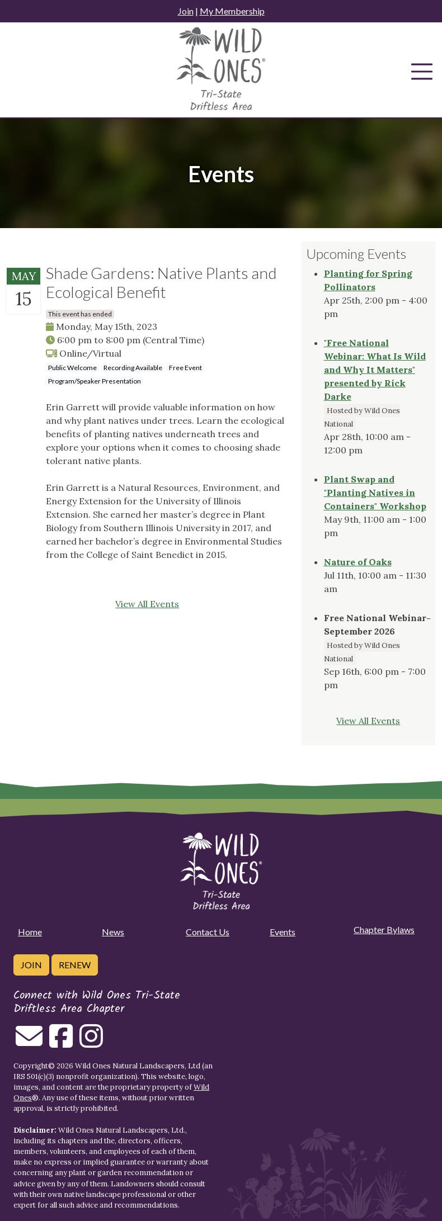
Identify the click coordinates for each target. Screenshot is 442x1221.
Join (186, 11)
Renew (75, 964)
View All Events (147, 603)
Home (30, 931)
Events (282, 931)
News (113, 931)
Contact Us (207, 931)
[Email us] (29, 1042)
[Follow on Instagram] (91, 1042)
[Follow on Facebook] (61, 1042)
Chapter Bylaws (384, 929)
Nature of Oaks (358, 561)
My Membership (232, 11)
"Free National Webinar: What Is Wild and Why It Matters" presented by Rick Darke (375, 369)
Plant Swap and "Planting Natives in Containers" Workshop (375, 493)
